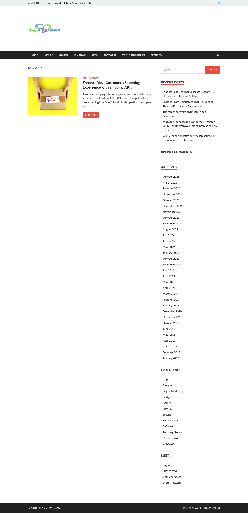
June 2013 (169, 328)
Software (110, 55)
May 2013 (169, 334)
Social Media (170, 420)
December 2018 (172, 311)
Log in (166, 465)
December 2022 (172, 205)
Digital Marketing (173, 391)
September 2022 (172, 223)
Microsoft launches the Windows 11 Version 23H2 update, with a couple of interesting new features (190, 126)
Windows (80, 55)
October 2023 (171, 200)
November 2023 (172, 194)
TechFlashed (54, 507)
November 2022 (172, 211)
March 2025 (170, 182)
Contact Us (85, 3)
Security (156, 55)
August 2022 (170, 229)
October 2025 (171, 176)
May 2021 (169, 282)
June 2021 (169, 276)
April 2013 (169, 340)
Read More (90, 114)
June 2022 (169, 241)
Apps (94, 55)
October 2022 (171, 217)
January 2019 (171, 305)
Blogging (168, 385)
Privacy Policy (70, 3)
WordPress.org (172, 482)
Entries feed (170, 470)
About (58, 3)
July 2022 (168, 235)
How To (48, 55)
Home (49, 3)
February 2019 (171, 299)
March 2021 (170, 293)
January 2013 (171, 358)
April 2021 (169, 287)
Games (63, 55)
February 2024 (171, 188)
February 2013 (171, 352)
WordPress (201, 507)
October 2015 (171, 322)
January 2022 (171, 252)
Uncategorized (171, 437)
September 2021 (172, 264)
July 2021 (168, 270)
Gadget (167, 397)
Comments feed (172, 476)
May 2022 (169, 246)
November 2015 (172, 317)
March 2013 (170, 346)
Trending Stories (133, 55)
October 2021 (171, 258)
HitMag (216, 507)
